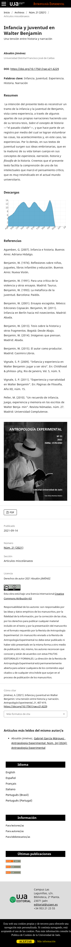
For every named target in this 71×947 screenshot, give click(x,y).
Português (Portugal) (19, 800)
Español (11, 778)
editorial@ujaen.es (46, 904)
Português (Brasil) (17, 795)
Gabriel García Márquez (49, 738)
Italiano (10, 789)
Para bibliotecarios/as (18, 836)
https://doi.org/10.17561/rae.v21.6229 (34, 69)
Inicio (7, 12)
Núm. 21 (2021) (37, 12)
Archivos (19, 12)
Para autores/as (15, 831)
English (10, 772)
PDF (11, 512)
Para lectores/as (15, 825)
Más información (46, 941)
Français (11, 783)
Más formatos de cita (18, 714)
